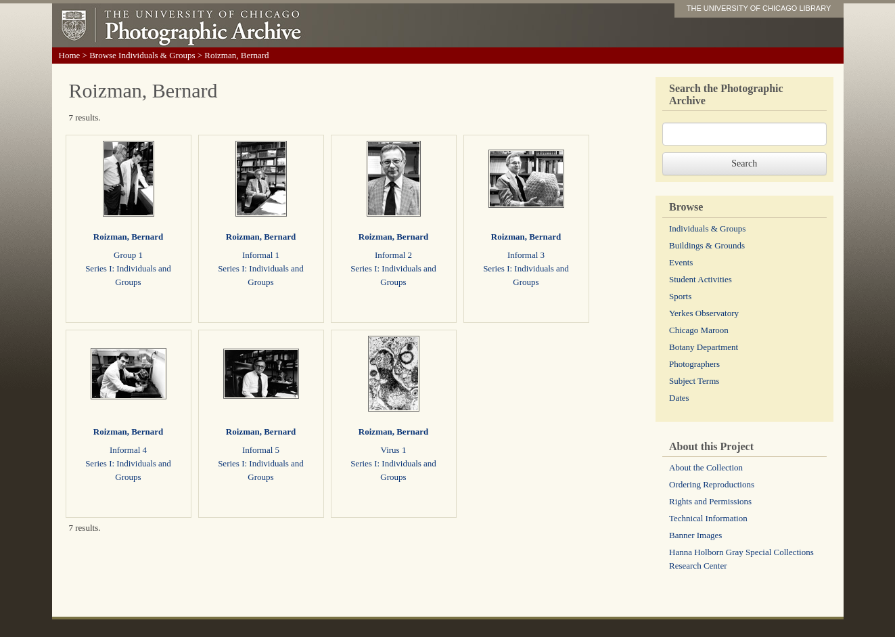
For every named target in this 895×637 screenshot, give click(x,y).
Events (681, 262)
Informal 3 (526, 255)
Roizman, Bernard (128, 237)
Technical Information (708, 518)
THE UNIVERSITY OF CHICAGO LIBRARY (759, 8)
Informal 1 (260, 255)
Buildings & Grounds (707, 245)
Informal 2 (393, 255)
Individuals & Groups (707, 228)
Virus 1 (394, 450)
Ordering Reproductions (711, 484)
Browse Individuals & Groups (142, 55)
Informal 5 (260, 450)
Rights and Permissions (710, 501)
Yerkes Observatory (704, 313)
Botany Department (703, 347)
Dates (679, 398)
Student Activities (700, 279)
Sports (680, 296)
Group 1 (128, 255)
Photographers (694, 364)
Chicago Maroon (699, 330)
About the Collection (706, 467)
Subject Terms (694, 381)
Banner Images (695, 535)
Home (70, 55)
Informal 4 (128, 450)
